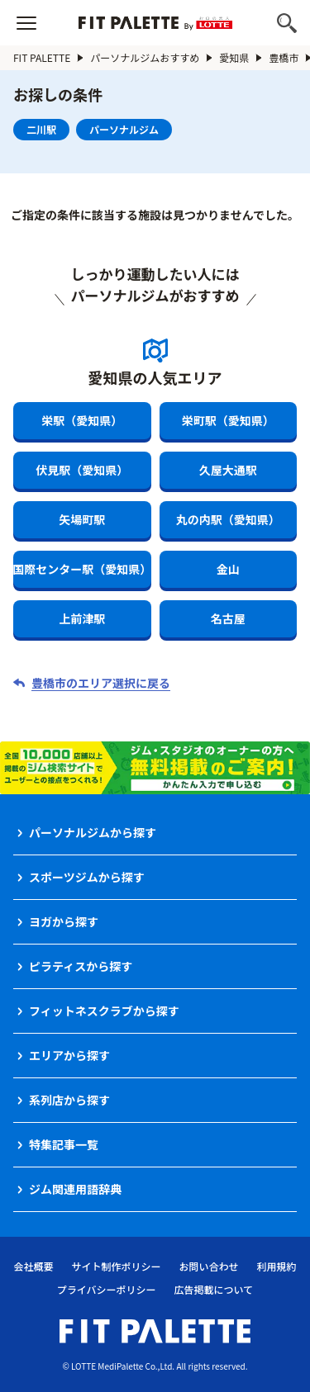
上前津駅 (82, 618)
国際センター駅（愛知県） (82, 569)
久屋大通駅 (228, 470)
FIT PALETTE (41, 57)
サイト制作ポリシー (115, 1266)
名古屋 (228, 618)
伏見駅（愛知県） (82, 470)
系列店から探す (69, 1099)
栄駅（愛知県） (81, 420)
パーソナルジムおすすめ (144, 57)
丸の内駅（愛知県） (228, 519)
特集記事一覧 (63, 1144)
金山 (228, 569)
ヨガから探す (63, 921)
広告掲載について (214, 1289)
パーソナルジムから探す (92, 832)
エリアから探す (69, 1055)
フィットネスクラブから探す (104, 1010)
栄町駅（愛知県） (228, 420)
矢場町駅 (82, 519)
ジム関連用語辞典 (75, 1189)
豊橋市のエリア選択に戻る (100, 683)
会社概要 (33, 1266)
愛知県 (234, 57)
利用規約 (277, 1266)
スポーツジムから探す (87, 877)
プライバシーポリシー (106, 1289)
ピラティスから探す (80, 966)
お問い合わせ (209, 1266)
